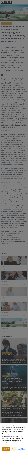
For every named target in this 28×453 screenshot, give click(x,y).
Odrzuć (13, 448)
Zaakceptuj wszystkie (6, 449)
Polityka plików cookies (21, 449)
